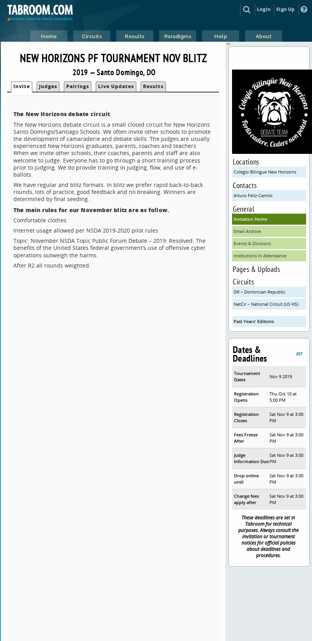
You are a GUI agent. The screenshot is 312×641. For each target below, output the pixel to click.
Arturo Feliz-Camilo (253, 195)
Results (153, 86)
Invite (21, 86)
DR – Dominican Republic (259, 292)
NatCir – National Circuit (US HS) (266, 304)
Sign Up (285, 9)
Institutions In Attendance (260, 256)
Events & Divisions (252, 243)
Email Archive (247, 231)
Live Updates (116, 86)
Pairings (77, 86)
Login (264, 9)
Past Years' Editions (254, 321)
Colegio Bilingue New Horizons (265, 172)
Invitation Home (250, 219)
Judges (48, 86)
